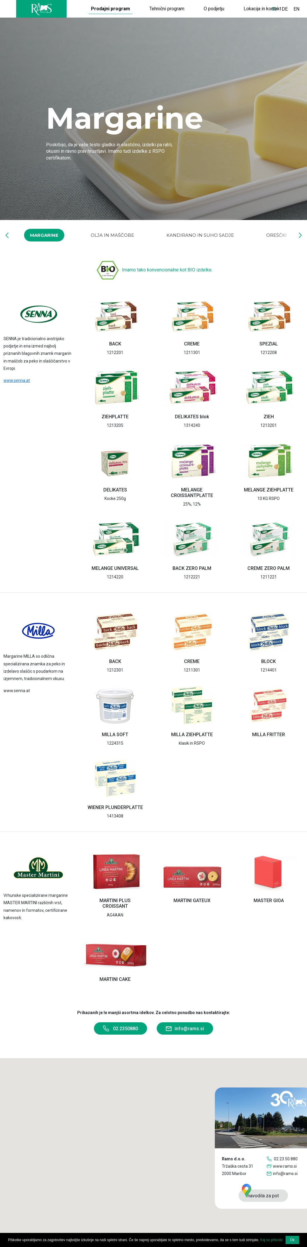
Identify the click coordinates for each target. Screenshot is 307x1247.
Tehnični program (166, 8)
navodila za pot (260, 1194)
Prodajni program (110, 8)
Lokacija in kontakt (262, 8)
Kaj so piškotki (271, 1240)
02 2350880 (120, 1028)
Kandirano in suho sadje (200, 235)
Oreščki (276, 235)
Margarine (44, 235)
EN (296, 9)
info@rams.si (185, 1029)
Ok (292, 1240)
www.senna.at (17, 380)
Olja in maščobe (112, 235)
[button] (7, 235)
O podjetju (214, 8)
